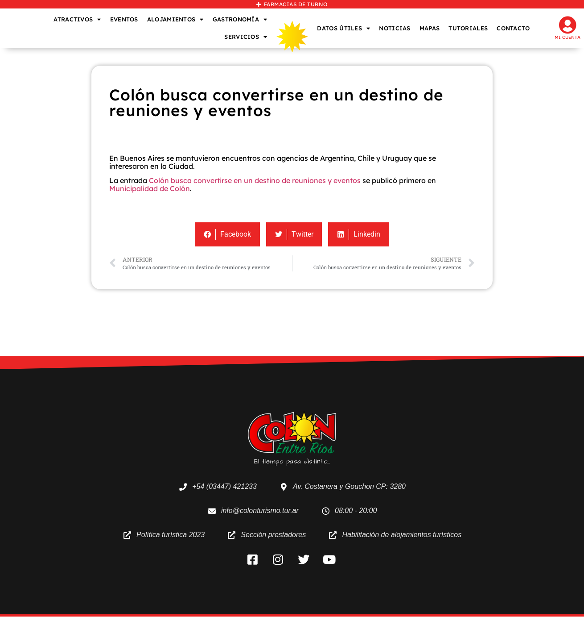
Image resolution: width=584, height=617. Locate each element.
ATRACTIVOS (77, 19)
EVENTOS (124, 19)
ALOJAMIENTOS (175, 19)
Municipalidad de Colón (149, 188)
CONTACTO (513, 28)
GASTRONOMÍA (240, 19)
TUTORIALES (468, 28)
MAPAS (429, 28)
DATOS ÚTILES (343, 28)
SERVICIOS (245, 36)
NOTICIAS (394, 28)
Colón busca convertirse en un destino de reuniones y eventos (255, 180)
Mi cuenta (567, 37)
